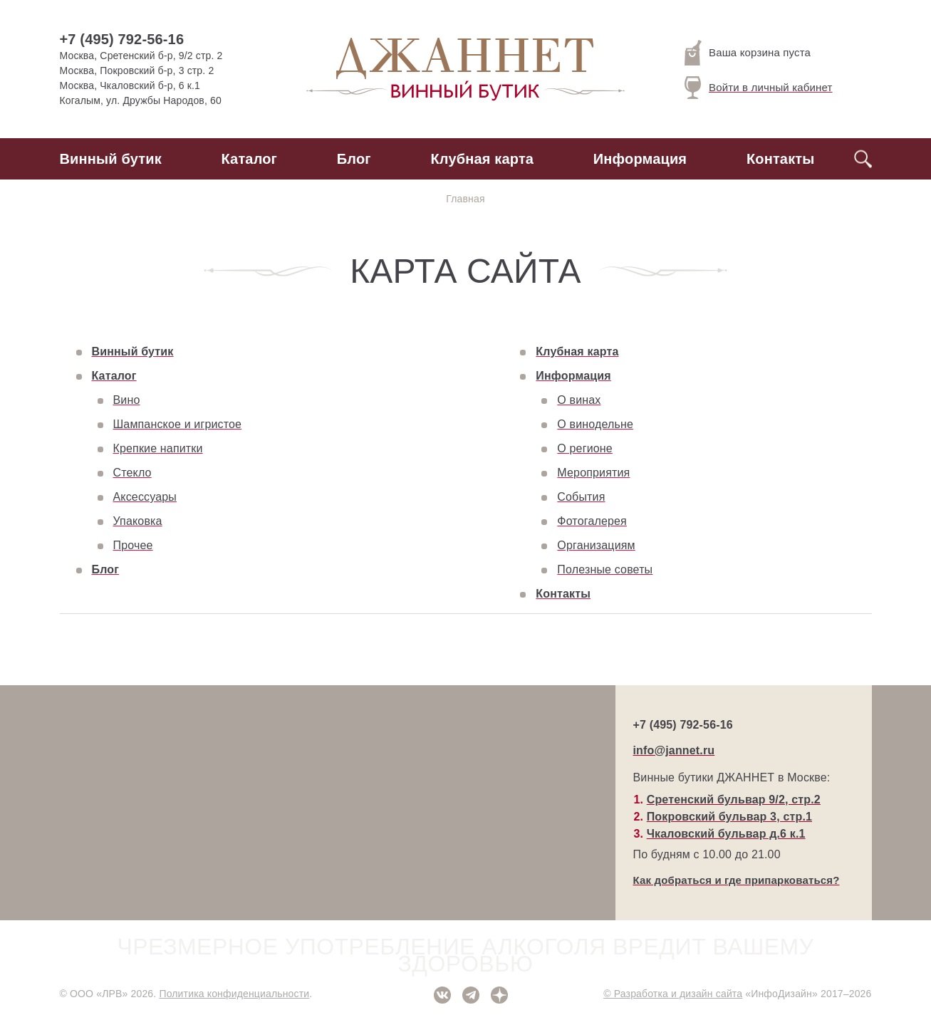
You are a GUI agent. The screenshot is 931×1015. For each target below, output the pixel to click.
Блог (354, 159)
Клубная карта (482, 159)
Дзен (499, 995)
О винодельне (595, 424)
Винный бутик (111, 159)
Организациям (596, 545)
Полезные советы (604, 569)
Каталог (250, 159)
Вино (126, 400)
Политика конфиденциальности (234, 993)
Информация (640, 159)
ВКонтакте (442, 995)
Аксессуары (145, 497)
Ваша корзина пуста (748, 53)
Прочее (133, 545)
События (581, 497)
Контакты (781, 159)
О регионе (585, 448)
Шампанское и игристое (177, 424)
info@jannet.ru (674, 750)
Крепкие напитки (158, 448)
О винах (578, 400)
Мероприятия (593, 473)
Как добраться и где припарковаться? (736, 880)
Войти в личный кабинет (759, 87)
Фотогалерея (592, 521)
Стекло (132, 473)
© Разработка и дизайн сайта (672, 993)
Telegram (470, 995)
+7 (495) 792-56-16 (122, 39)
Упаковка (137, 521)
